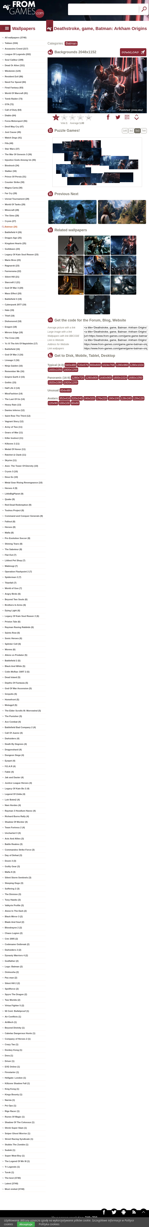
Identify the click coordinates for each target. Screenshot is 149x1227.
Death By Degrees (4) (16, 744)
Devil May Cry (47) (14, 126)
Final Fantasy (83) (14, 87)
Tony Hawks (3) (13, 900)
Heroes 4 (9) (11, 488)
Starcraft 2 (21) (12, 282)
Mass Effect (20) (13, 293)
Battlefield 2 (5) (12, 660)
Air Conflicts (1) (13, 1016)
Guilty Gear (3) (12, 866)
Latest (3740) (11, 1183)
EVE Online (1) (12, 1066)
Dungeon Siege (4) (14, 755)
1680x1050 (135, 377)
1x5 (125, 130)
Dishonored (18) (13, 321)
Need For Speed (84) (15, 82)
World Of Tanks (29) (15, 204)
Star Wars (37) (12, 149)
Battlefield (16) (12, 349)
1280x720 (78, 377)
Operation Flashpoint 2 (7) (18, 571)
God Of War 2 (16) (14, 354)
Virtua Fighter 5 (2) (14, 1005)
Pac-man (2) (11, 977)
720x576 (83, 365)
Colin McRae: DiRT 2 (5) (17, 672)
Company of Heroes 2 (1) (18, 1039)
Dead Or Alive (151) (15, 65)
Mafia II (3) (10, 872)
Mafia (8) (9, 532)
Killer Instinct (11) (14, 438)
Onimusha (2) (12, 972)
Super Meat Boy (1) (15, 1155)
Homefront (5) (12, 699)
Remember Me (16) (14, 371)
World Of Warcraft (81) (16, 93)
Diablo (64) (10, 115)
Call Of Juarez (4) (14, 733)
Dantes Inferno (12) (15, 410)
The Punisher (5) (13, 716)
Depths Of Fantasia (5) (16, 683)
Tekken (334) (11, 43)
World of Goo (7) (13, 588)
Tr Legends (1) (12, 1167)
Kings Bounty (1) (13, 1094)
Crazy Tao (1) (11, 1044)
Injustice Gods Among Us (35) (20, 160)
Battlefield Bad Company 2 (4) (20, 727)
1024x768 (108, 365)
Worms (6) (10, 649)
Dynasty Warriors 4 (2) (16, 955)
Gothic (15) (10, 382)
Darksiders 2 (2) (13, 950)
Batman (71, 43)
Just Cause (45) (13, 132)
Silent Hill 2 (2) (12, 983)
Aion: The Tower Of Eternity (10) (21, 466)
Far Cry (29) (11, 193)
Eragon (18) (11, 327)
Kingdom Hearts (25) (15, 243)
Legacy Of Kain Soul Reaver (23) (21, 254)
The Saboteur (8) (13, 549)
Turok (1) (9, 1172)
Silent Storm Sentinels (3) (18, 877)
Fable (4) (9, 772)
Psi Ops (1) (10, 1105)
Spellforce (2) (12, 989)
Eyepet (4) (10, 761)
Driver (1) (9, 1061)
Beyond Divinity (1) (15, 1028)
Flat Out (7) (10, 555)
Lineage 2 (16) (12, 360)
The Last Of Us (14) (15, 399)
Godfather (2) (12, 961)
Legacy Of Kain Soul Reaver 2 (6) (22, 616)
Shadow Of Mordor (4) (16, 822)
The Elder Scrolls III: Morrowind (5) (23, 710)
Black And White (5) (15, 666)
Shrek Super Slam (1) (16, 1128)
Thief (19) (10, 315)
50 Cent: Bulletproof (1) (17, 1011)
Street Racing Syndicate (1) (19, 1139)
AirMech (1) (11, 1022)
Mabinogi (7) (11, 566)
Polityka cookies (49, 1224)
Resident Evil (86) (14, 76)
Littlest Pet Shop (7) (15, 560)
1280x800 (92, 377)
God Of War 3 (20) (14, 288)
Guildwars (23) (12, 249)
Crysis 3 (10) (11, 471)
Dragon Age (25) (13, 238)
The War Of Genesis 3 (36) (18, 154)
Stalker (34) (11, 171)
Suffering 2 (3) (12, 888)
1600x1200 (70, 369)
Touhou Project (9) (14, 510)
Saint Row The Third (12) (17, 416)
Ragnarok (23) (12, 265)
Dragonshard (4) (13, 749)
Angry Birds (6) (12, 594)
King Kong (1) (12, 1089)
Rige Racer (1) (12, 1111)
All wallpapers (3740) (15, 37)
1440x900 (105, 377)
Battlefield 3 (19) (13, 299)
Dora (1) (9, 1055)
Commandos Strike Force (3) (20, 850)
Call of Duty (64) (13, 110)
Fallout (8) (10, 521)
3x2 (131, 130)
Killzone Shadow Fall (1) (17, 1083)
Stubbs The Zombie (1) (16, 1144)
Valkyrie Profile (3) (14, 905)
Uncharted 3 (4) (13, 833)
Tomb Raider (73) (13, 99)
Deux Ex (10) (11, 477)
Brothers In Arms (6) (15, 605)
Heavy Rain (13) (13, 405)
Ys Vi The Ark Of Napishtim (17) (21, 343)
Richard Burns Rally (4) (17, 816)
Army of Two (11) (13, 427)
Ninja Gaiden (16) (14, 366)
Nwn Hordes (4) (13, 805)
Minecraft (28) (12, 210)
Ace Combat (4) (13, 722)
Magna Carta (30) (13, 188)
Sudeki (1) (10, 1150)
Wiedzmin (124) (13, 71)
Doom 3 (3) (10, 861)
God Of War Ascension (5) (18, 688)
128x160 (126, 398)
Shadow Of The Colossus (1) (19, 1122)
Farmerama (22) (13, 271)
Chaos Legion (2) (13, 933)
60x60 (75, 403)
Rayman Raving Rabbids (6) (19, 627)
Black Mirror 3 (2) (14, 916)
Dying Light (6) (12, 610)
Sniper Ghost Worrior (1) (17, 1133)
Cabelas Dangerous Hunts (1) (20, 1033)
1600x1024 (120, 377)
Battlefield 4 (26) (13, 232)
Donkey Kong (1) (13, 1050)
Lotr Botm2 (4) (12, 799)
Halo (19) (9, 310)
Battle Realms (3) (13, 844)
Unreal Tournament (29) (17, 199)
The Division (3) (13, 894)
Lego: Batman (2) (14, 966)
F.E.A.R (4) (10, 766)
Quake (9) (10, 499)
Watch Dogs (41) (13, 137)
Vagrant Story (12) (14, 421)
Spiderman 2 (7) (13, 577)
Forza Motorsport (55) (16, 121)
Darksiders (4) (12, 738)
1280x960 (122, 365)
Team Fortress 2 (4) (15, 827)
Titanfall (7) (10, 583)
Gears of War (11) (14, 432)
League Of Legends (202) (18, 54)
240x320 (89, 398)
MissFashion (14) (13, 393)
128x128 (138, 398)
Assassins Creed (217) (16, 48)
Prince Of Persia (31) (15, 176)
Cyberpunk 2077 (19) (15, 304)
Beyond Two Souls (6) (16, 599)
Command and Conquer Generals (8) (24, 516)
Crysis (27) (10, 221)
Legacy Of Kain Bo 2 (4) (17, 788)
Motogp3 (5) (11, 705)
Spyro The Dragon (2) (16, 994)
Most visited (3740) (14, 1189)
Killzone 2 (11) (12, 443)
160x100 (113, 398)
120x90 (52, 403)
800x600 (95, 365)
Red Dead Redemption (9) (18, 505)
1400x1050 (55, 369)
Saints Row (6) (12, 633)
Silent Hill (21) (12, 277)
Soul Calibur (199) (14, 60)
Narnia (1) (10, 1100)
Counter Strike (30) (14, 182)
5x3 (137, 130)
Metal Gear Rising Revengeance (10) (24, 482)
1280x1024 (137, 365)
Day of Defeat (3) (13, 855)
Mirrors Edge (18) (14, 332)
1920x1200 (70, 382)
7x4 (144, 130)
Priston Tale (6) (12, 621)
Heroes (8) (10, 527)
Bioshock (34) (12, 165)
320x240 (77, 398)
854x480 (65, 390)
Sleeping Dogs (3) (14, 883)
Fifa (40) (9, 143)
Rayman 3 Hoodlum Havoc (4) (20, 811)
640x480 (70, 365)
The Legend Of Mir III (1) (17, 1161)
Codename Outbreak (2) (17, 944)
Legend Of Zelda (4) (15, 794)
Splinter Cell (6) (13, 644)
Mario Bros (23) (13, 260)
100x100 (64, 403)
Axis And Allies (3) (14, 838)
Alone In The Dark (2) (16, 911)
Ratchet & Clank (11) (15, 455)
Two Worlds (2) (12, 1000)
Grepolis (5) (11, 694)
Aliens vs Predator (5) (16, 655)
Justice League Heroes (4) (18, 783)
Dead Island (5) (12, 677)
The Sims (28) (12, 215)
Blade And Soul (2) (14, 922)
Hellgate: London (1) (15, 1078)
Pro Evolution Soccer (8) (17, 538)
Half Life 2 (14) (12, 388)
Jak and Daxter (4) (14, 777)
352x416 (64, 398)
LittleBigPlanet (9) (14, 494)
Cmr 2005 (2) (11, 939)
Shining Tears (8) (13, 544)
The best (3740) (13, 1178)
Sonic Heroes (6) (13, 638)
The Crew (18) (12, 338)
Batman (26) (11, 226)
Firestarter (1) (12, 1072)
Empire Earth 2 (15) (15, 377)
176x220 (101, 398)
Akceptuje (25, 1224)
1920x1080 (55, 382)
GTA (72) (9, 104)
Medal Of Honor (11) (15, 449)
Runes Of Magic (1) (15, 1117)
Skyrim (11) (11, 460)
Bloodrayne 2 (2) (13, 927)
